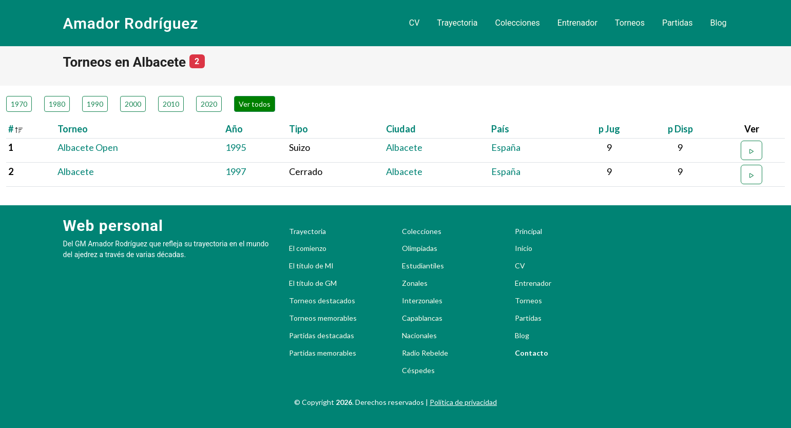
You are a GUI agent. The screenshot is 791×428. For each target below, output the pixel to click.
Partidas (677, 23)
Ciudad (401, 128)
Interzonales (422, 300)
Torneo (72, 128)
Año (234, 128)
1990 (95, 104)
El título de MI (311, 265)
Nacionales (419, 335)
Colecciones (517, 23)
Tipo (298, 128)
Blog (718, 23)
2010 (171, 104)
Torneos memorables (323, 318)
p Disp (680, 128)
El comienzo (307, 248)
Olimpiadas (419, 248)
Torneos (630, 23)
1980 (57, 104)
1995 (235, 147)
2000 (133, 104)
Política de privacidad (463, 402)
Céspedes (418, 370)
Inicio (523, 248)
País (500, 128)
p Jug (609, 128)
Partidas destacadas (321, 335)
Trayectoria (457, 23)
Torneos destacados (322, 300)
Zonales (415, 283)
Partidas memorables (322, 353)
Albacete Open (87, 147)
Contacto (531, 353)
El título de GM (313, 283)
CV (414, 23)
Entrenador (577, 23)
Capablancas (422, 318)
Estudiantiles (423, 265)
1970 (19, 104)
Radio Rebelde (425, 353)
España (505, 147)
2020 (209, 104)
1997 (235, 171)
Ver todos (255, 104)
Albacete (404, 147)
